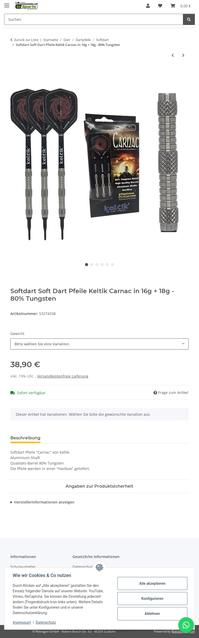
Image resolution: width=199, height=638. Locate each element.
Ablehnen (152, 614)
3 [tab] (96, 264)
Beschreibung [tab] (25, 437)
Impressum (22, 622)
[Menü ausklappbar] (6, 3)
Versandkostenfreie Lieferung (62, 376)
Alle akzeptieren (152, 583)
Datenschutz (46, 622)
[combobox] (99, 344)
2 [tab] (91, 264)
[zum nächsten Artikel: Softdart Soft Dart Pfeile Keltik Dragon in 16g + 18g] (183, 55)
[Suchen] (93, 19)
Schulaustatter (23, 566)
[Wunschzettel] (160, 6)
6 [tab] (112, 264)
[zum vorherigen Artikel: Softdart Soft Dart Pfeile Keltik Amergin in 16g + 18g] (172, 55)
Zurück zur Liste (26, 39)
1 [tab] (86, 264)
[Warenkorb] (180, 6)
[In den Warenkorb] (14, 72)
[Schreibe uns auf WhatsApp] (186, 625)
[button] (148, 6)
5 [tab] (107, 264)
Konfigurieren (152, 598)
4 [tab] (102, 264)
